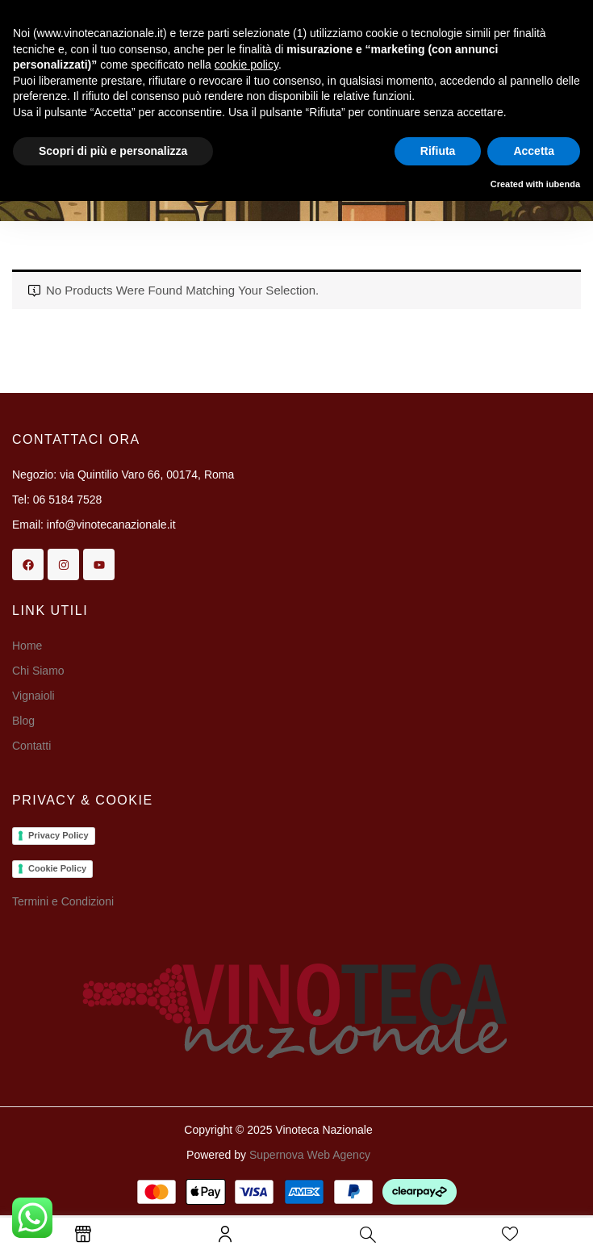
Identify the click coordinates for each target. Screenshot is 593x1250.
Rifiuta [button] (438, 150)
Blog (23, 720)
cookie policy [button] (246, 64)
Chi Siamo (39, 670)
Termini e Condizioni (63, 901)
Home (27, 645)
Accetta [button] (533, 150)
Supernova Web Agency (309, 1154)
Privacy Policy (58, 835)
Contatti (31, 745)
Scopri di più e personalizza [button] (113, 150)
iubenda (563, 184)
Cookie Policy (57, 868)
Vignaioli (33, 695)
